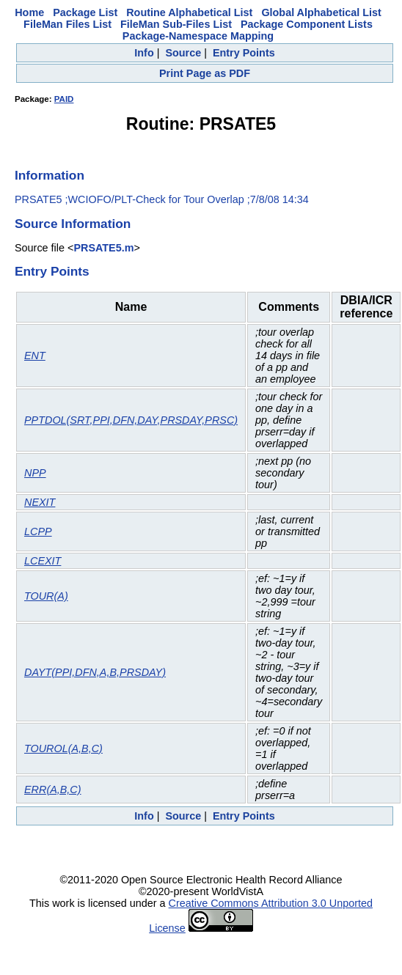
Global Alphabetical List (321, 12)
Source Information (73, 223)
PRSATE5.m (103, 248)
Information (49, 175)
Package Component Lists (307, 24)
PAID (64, 99)
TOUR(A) (46, 596)
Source (183, 53)
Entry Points (244, 53)
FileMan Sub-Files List (176, 24)
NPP (35, 473)
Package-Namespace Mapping (198, 36)
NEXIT (39, 502)
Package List (85, 12)
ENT (34, 355)
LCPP (38, 531)
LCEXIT (42, 561)
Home (29, 12)
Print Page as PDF (204, 73)
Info (143, 53)
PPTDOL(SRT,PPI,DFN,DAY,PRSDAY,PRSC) (131, 420)
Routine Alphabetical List (189, 12)
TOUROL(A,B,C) (63, 748)
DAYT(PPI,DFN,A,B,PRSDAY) (95, 672)
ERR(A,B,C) (52, 789)
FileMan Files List (67, 24)
